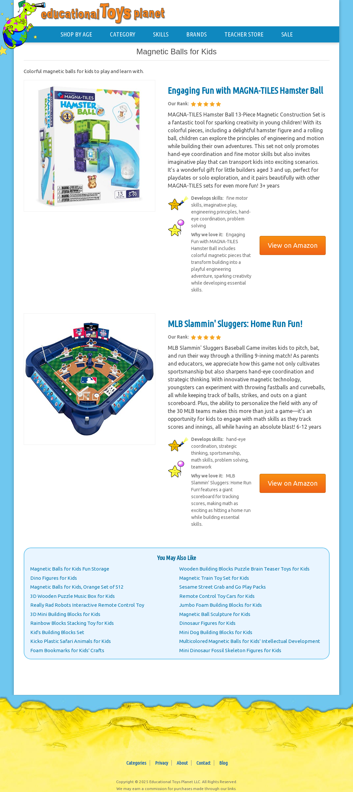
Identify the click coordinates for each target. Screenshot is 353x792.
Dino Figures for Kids (53, 578)
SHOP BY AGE (76, 34)
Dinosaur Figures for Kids (207, 623)
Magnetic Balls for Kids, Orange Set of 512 (76, 587)
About (182, 763)
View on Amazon (292, 245)
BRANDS (196, 34)
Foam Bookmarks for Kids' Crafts (67, 650)
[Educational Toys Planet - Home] (25, 25)
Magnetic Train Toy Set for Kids (214, 578)
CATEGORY (122, 34)
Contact (203, 763)
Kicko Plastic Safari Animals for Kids (70, 641)
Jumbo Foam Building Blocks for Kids (220, 605)
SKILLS (160, 34)
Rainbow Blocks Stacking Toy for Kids (72, 623)
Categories (136, 763)
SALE (287, 34)
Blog (223, 763)
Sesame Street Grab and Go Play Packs (222, 587)
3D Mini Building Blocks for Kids (65, 614)
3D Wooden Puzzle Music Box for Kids (72, 596)
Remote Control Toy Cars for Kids (217, 596)
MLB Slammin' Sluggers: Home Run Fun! (235, 324)
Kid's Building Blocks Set (57, 632)
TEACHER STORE (244, 34)
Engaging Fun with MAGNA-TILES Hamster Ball (245, 90)
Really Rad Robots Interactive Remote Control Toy (87, 605)
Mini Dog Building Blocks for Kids (215, 632)
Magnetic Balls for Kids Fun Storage (69, 569)
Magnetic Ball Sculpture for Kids (214, 614)
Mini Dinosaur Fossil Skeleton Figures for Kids (230, 650)
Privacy (161, 763)
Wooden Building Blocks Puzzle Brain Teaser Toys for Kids (244, 569)
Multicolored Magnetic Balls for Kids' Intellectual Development (249, 641)
